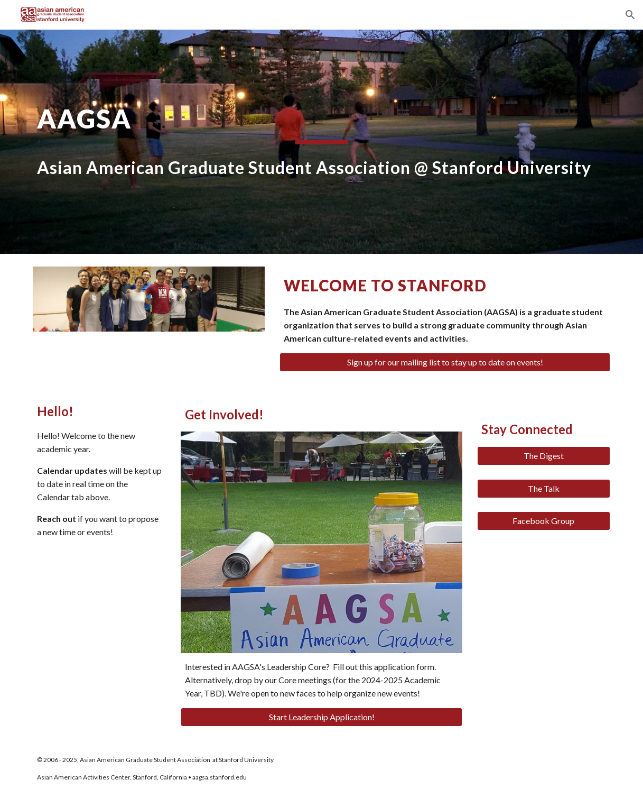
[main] (321, 142)
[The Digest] (544, 456)
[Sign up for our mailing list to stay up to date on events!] (445, 362)
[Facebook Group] (544, 521)
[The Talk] (544, 488)
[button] (630, 14)
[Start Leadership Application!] (321, 717)
